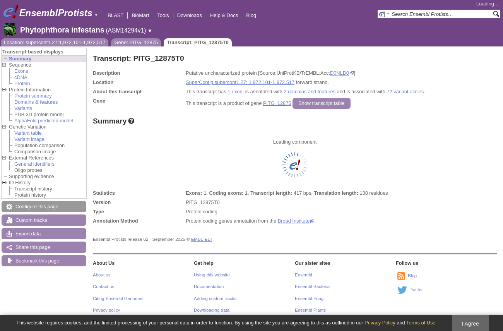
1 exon (235, 91)
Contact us (103, 286)
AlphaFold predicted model (43, 120)
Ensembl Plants (310, 310)
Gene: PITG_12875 (136, 42)
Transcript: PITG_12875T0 (198, 42)
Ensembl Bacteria (312, 286)
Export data (28, 234)
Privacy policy (106, 310)
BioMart (140, 15)
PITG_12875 (277, 103)
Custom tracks (31, 220)
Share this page (32, 247)
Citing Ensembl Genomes (118, 298)
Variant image (29, 139)
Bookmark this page (37, 261)
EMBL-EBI (201, 239)
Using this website (212, 275)
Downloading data (211, 310)
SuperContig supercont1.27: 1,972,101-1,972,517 (240, 82)
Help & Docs (224, 15)
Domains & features (36, 102)
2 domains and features (309, 91)
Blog (251, 15)
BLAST (115, 15)
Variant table (28, 133)
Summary (20, 59)
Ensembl (303, 275)
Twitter (416, 289)
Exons (21, 71)
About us (101, 275)
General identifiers (34, 164)
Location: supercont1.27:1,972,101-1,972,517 (54, 42)
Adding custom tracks (215, 298)
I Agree (470, 324)
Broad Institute (294, 221)
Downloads (189, 15)
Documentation (209, 286)
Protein (22, 83)
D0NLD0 (339, 73)
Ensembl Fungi (310, 298)
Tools (163, 15)
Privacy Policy (379, 323)
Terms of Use (420, 323)
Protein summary (33, 96)
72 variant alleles (405, 91)
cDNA (20, 77)
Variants (23, 108)
